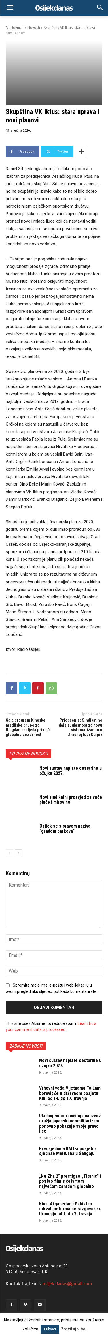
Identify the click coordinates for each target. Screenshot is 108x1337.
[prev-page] (9, 853)
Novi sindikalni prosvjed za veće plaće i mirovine (70, 799)
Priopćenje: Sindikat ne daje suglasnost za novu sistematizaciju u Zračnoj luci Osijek (80, 727)
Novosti (33, 27)
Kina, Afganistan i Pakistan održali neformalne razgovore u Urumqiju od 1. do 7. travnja (70, 1209)
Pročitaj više (73, 1329)
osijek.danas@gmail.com (67, 1283)
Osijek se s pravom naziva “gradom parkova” (64, 828)
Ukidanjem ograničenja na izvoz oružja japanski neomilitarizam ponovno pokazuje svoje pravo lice (70, 1123)
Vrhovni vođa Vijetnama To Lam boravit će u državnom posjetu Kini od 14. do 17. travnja (70, 1093)
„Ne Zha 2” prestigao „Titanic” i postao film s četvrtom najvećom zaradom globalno (70, 1181)
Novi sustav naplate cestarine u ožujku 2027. (70, 770)
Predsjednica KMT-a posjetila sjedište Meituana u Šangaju (68, 1151)
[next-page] (18, 853)
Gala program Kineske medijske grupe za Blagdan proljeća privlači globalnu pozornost (28, 727)
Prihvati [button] (50, 1329)
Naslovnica (15, 27)
